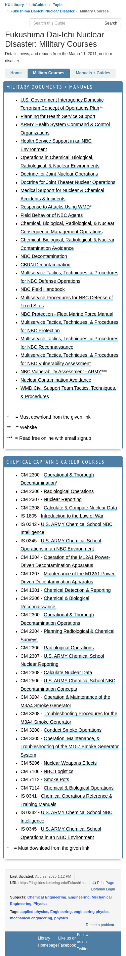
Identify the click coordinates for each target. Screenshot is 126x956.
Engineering (79, 897)
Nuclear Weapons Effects (70, 763)
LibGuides (38, 5)
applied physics (34, 912)
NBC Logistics (58, 771)
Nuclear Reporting (63, 499)
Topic (57, 5)
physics (61, 918)
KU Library (14, 5)
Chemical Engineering (47, 897)
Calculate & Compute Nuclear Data (80, 507)
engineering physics (91, 912)
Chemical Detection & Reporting (77, 590)
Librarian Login (103, 889)
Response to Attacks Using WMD (55, 206)
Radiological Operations (69, 491)
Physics (41, 904)
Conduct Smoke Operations (72, 730)
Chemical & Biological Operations (79, 788)
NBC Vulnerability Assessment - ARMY (60, 371)
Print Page (103, 883)
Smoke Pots (56, 779)
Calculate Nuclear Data (68, 672)
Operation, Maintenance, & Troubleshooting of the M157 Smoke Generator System (69, 747)
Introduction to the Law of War (72, 516)
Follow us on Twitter (83, 941)
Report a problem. (100, 925)
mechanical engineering (31, 918)
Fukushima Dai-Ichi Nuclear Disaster (42, 11)
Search (110, 23)
